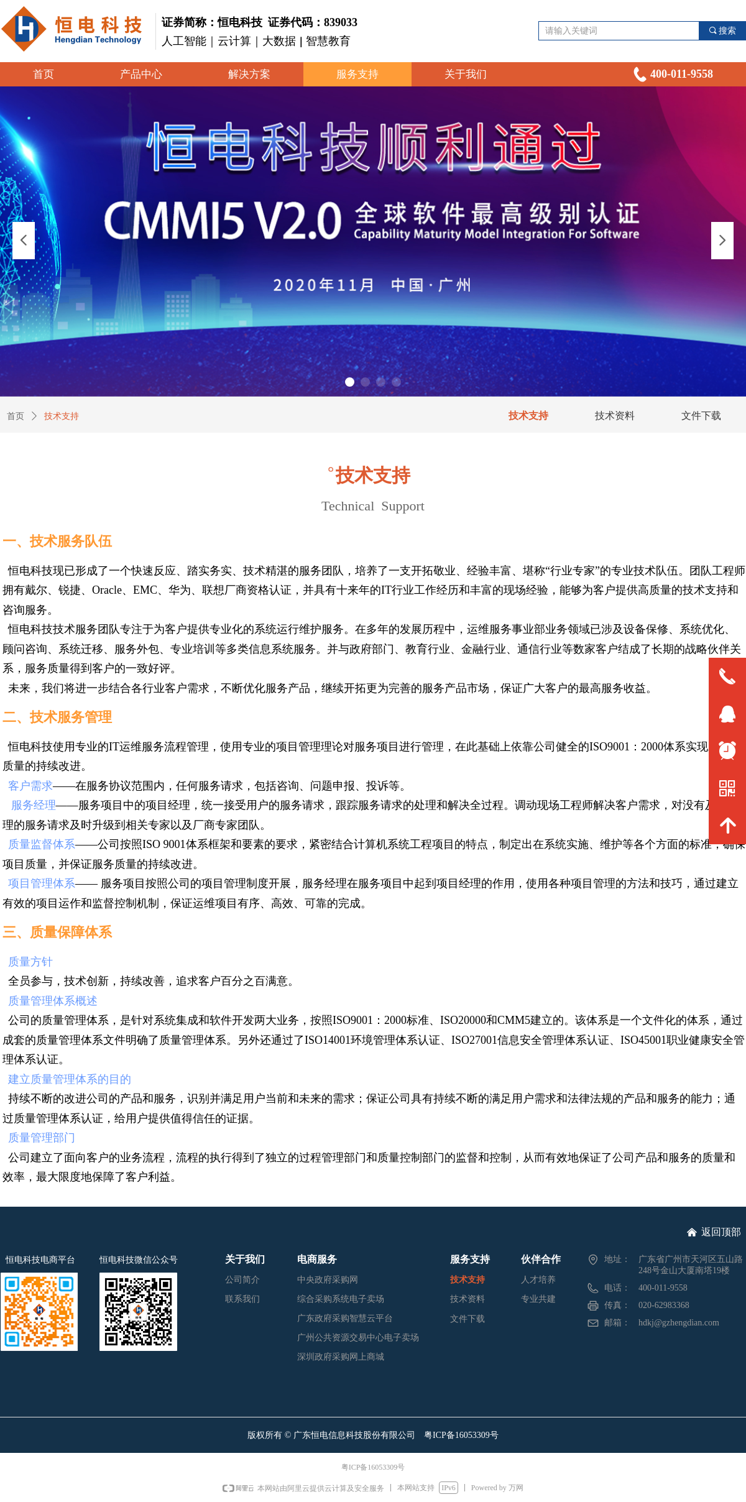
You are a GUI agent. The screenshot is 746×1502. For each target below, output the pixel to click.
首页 (15, 416)
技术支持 (61, 416)
